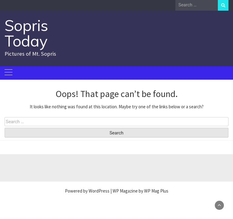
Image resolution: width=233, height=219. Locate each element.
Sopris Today (26, 33)
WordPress (99, 191)
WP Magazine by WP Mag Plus (140, 191)
